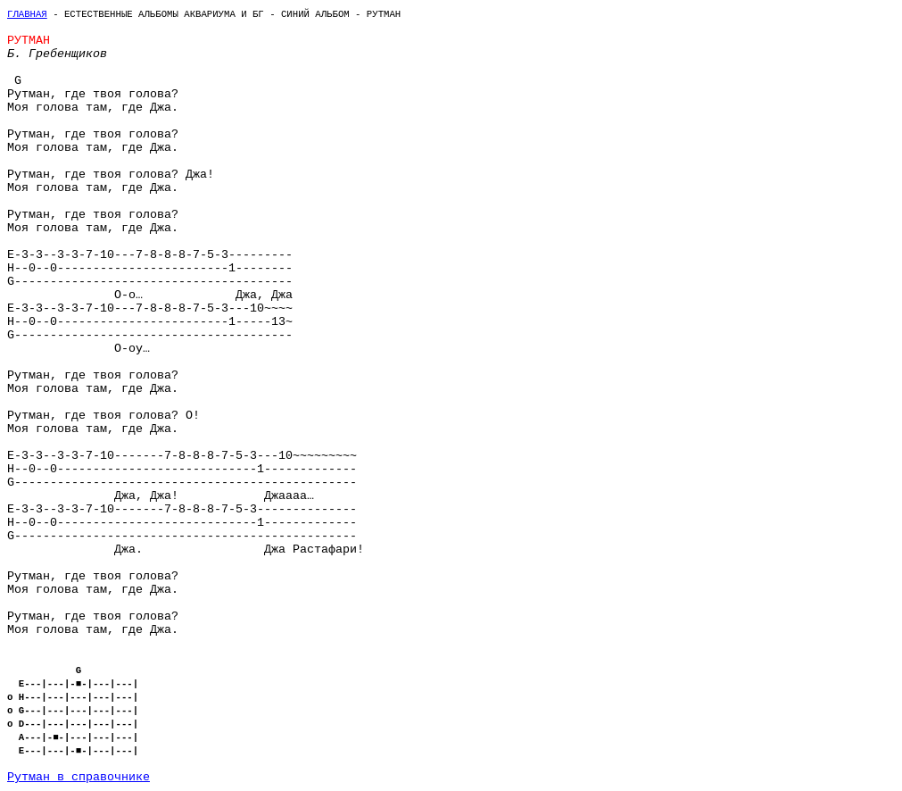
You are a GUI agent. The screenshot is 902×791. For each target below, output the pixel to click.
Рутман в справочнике (78, 777)
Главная (27, 14)
